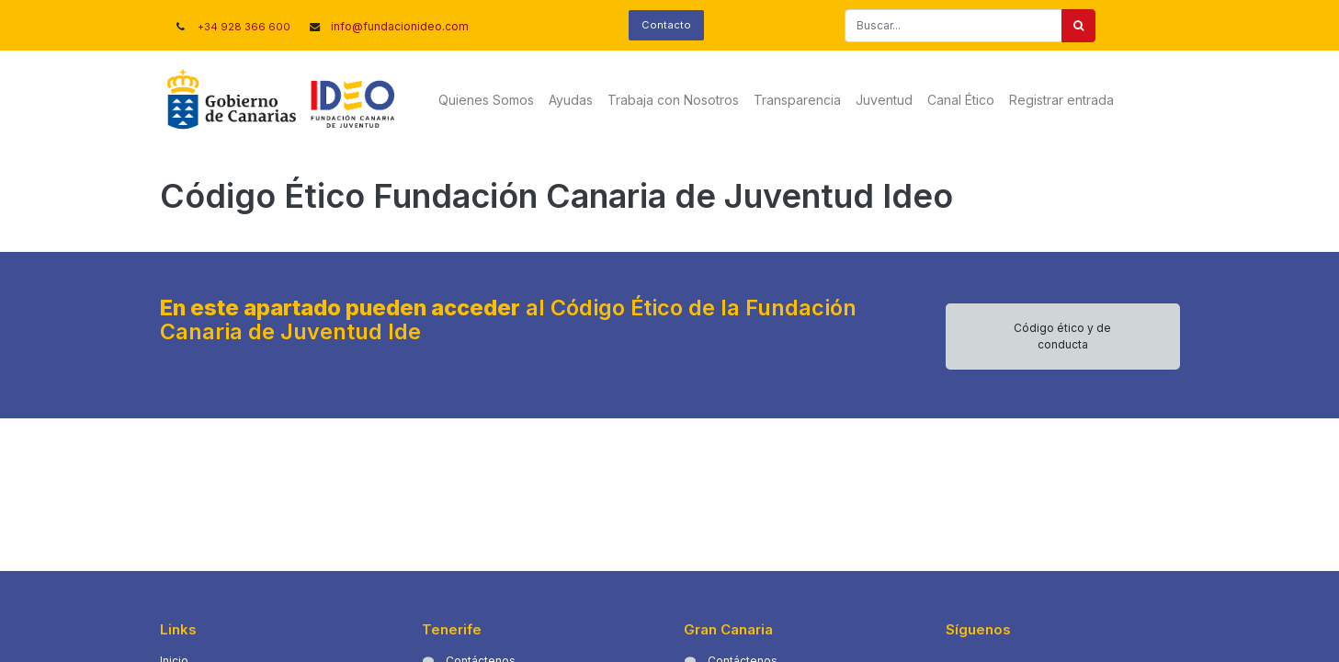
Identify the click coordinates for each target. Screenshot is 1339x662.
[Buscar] (1078, 25)
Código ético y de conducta (1062, 336)
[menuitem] (486, 100)
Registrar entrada (1061, 100)
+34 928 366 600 (244, 26)
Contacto (666, 24)
